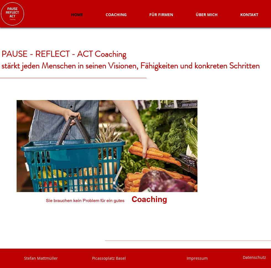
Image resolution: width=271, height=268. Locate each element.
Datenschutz (255, 257)
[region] (104, 158)
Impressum (197, 258)
